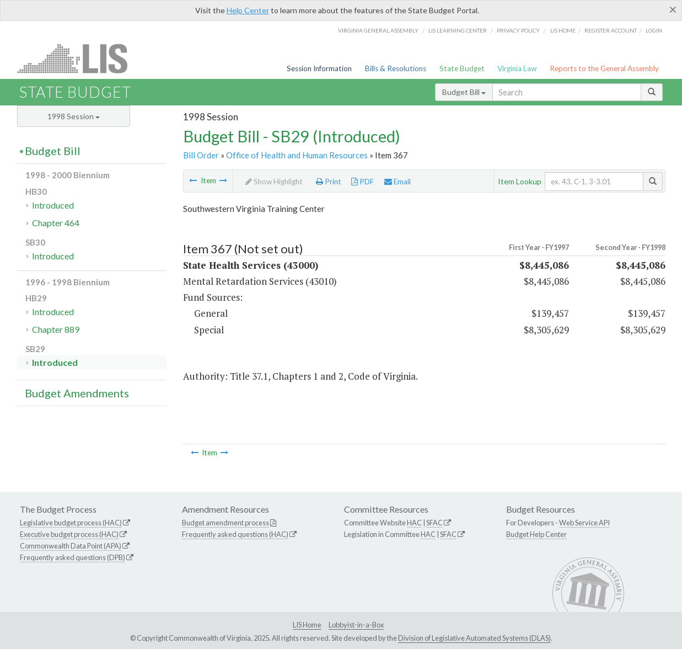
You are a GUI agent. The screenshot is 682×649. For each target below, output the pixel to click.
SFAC (434, 522)
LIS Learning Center (457, 30)
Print (328, 181)
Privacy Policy (518, 30)
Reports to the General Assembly (604, 68)
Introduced (53, 205)
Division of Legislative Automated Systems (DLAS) (474, 638)
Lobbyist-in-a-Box (356, 624)
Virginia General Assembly (378, 30)
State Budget (462, 68)
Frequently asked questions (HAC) (235, 534)
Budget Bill (464, 92)
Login (654, 30)
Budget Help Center (536, 534)
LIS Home (307, 624)
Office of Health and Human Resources (297, 155)
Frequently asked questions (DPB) (72, 557)
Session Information (319, 68)
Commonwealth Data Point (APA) (70, 545)
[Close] (673, 9)
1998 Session (73, 116)
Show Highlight (274, 181)
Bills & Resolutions (395, 68)
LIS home (563, 30)
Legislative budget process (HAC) (71, 522)
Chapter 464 (55, 222)
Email (397, 181)
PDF (362, 181)
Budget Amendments (77, 393)
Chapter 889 (55, 329)
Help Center (248, 10)
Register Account (610, 30)
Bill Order (201, 155)
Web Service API (584, 522)
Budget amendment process (225, 522)
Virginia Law (516, 68)
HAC (414, 522)
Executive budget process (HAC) (69, 534)
